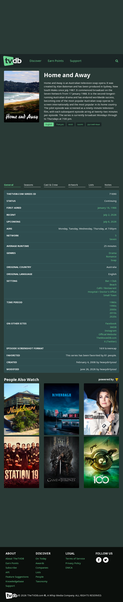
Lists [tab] (91, 184)
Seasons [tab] (28, 184)
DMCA (69, 567)
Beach (113, 284)
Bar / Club (110, 280)
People (40, 576)
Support (75, 61)
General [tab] (8, 184)
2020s (113, 316)
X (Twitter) (110, 341)
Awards (40, 563)
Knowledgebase (15, 581)
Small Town (110, 295)
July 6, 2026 (110, 221)
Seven (113, 239)
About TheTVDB (15, 558)
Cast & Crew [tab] (51, 184)
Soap (113, 260)
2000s (113, 309)
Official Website (107, 334)
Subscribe (11, 567)
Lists (38, 572)
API (7, 572)
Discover (35, 61)
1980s (113, 302)
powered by (109, 379)
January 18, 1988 (107, 207)
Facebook (110, 323)
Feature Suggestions (17, 576)
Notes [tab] (108, 184)
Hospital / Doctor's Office (102, 291)
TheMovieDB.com (106, 337)
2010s (113, 312)
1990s (113, 305)
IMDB (113, 327)
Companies (42, 567)
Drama (112, 253)
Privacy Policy (73, 563)
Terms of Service (75, 558)
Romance (111, 256)
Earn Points (56, 61)
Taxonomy (41, 581)
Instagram (110, 330)
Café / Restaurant (106, 288)
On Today (41, 558)
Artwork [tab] (73, 184)
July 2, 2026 (110, 214)
